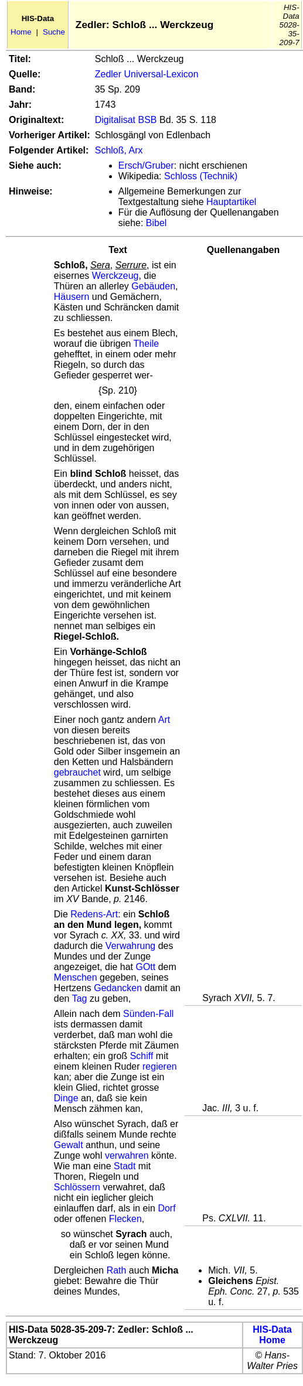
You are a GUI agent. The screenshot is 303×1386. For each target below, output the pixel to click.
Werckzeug (115, 276)
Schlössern (77, 1187)
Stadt (124, 1166)
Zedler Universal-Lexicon (147, 74)
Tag (79, 998)
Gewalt (68, 1145)
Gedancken (118, 988)
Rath (117, 1270)
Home (21, 32)
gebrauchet (77, 772)
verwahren (127, 1155)
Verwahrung (130, 946)
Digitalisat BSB (126, 120)
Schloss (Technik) (200, 176)
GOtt (145, 967)
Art (164, 720)
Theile (146, 344)
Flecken (125, 1219)
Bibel (156, 223)
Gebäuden (153, 286)
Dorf (166, 1208)
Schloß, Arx (119, 150)
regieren (159, 1066)
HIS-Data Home (272, 1334)
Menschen (75, 977)
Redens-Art (94, 914)
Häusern (71, 297)
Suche (54, 32)
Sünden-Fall (148, 1014)
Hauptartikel (231, 202)
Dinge (66, 1098)
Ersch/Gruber (146, 165)
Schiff (142, 1056)
